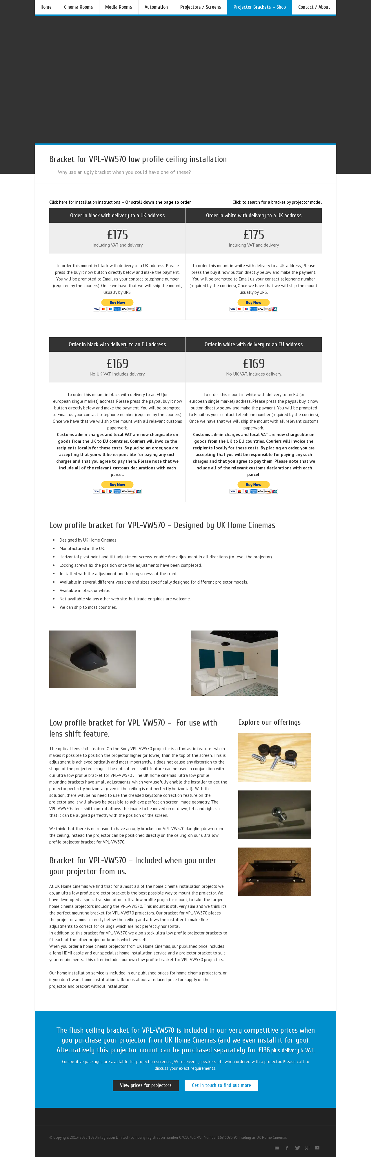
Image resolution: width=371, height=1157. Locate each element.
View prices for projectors (146, 1085)
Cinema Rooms (78, 7)
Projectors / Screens (200, 7)
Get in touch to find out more (221, 1085)
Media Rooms (118, 7)
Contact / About (314, 7)
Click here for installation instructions (84, 202)
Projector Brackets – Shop (260, 7)
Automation (156, 7)
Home (46, 7)
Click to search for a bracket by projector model (277, 202)
